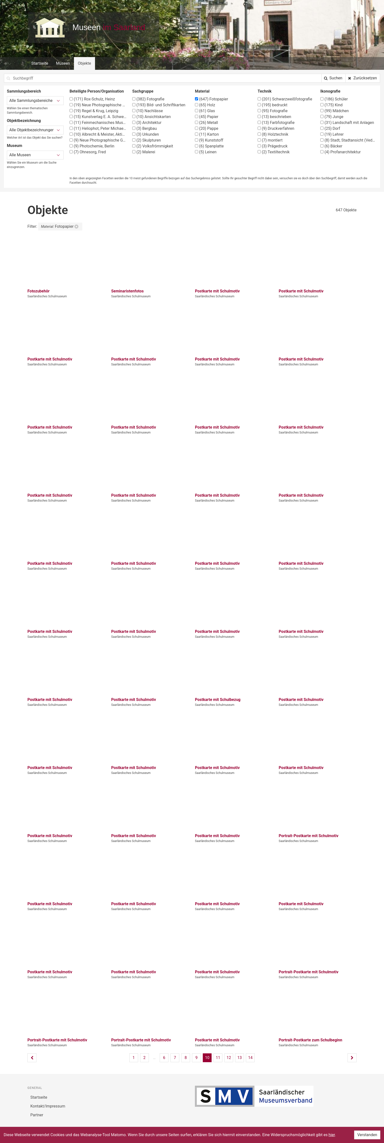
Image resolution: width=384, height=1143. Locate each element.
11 (218, 1057)
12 (229, 1057)
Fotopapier (211, 99)
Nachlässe (147, 110)
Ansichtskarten (151, 116)
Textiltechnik (274, 152)
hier (332, 1134)
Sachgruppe (142, 91)
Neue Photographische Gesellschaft (98, 140)
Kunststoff (209, 140)
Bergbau (144, 128)
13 (239, 1057)
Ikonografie (330, 91)
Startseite (39, 63)
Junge (331, 116)
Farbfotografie (276, 122)
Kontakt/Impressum (47, 1106)
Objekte (84, 63)
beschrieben (274, 116)
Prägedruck (273, 146)
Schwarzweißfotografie (285, 99)
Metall (206, 122)
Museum (14, 145)
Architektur (146, 122)
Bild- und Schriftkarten (158, 105)
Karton (207, 134)
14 (250, 1057)
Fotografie (148, 99)
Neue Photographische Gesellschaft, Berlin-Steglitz (98, 105)
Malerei (143, 152)
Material (202, 91)
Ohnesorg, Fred (88, 152)
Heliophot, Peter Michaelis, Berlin (98, 128)
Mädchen (334, 110)
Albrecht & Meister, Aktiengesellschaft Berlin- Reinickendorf (98, 134)
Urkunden (145, 134)
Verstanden (367, 1134)
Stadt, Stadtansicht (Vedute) (348, 140)
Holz (205, 105)
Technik (265, 91)
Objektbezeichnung (24, 120)
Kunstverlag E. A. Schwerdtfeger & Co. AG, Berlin (98, 116)
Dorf (330, 128)
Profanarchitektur (340, 152)
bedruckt (272, 105)
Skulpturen (146, 140)
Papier (206, 116)
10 (207, 1057)
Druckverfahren (276, 128)
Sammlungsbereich (24, 91)
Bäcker (331, 146)
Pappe (206, 128)
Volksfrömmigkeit (152, 146)
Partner (36, 1115)
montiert (270, 140)
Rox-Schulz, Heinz (92, 99)
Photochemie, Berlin (92, 146)
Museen (63, 63)
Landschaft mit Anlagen (347, 122)
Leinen (205, 152)
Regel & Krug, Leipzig (94, 110)
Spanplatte (209, 146)
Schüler (334, 99)
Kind (331, 105)
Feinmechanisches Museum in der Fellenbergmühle (98, 122)
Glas (205, 110)
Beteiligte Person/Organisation (97, 91)
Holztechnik (273, 134)
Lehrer (332, 134)
